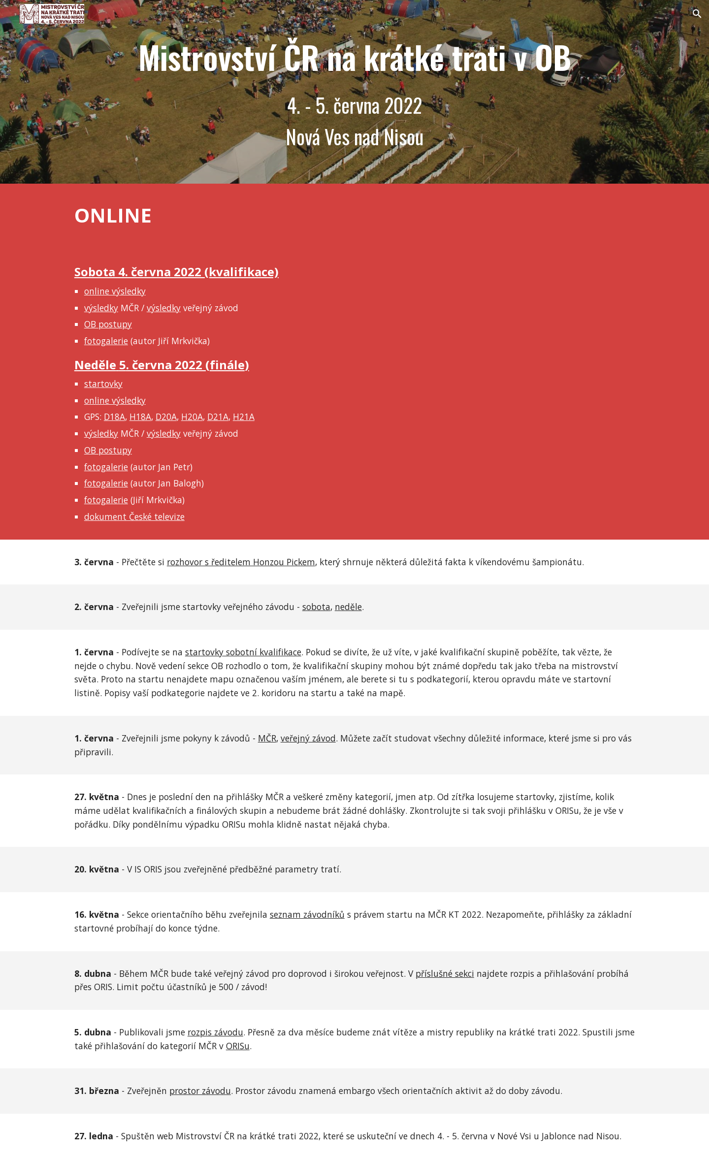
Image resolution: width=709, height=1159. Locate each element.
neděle (348, 606)
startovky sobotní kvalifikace (243, 652)
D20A (166, 416)
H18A (140, 416)
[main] (354, 92)
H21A (244, 416)
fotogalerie (106, 341)
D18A (114, 416)
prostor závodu (200, 1090)
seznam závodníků (307, 914)
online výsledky (115, 291)
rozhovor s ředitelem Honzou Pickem (241, 562)
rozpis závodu (215, 1032)
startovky (103, 383)
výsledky (101, 308)
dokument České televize (134, 516)
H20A (192, 416)
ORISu (238, 1046)
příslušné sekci (445, 973)
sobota (316, 606)
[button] (697, 14)
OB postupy (108, 324)
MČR (267, 738)
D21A (217, 416)
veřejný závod (308, 738)
